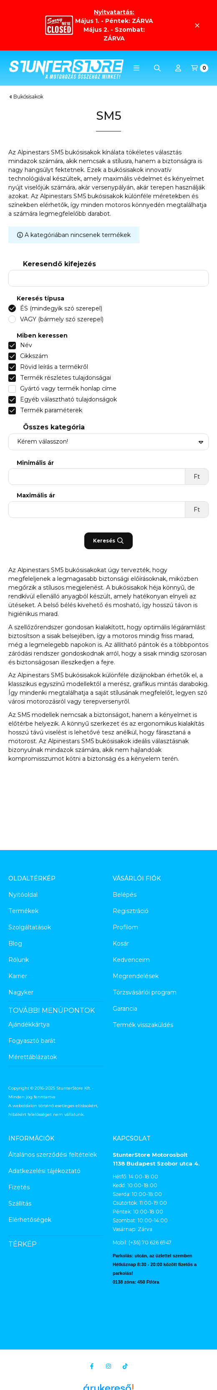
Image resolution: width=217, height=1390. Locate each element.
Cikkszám (34, 356)
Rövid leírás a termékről (54, 367)
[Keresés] (157, 68)
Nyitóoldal (23, 894)
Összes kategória (54, 427)
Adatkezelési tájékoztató (44, 1171)
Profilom (125, 927)
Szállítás (19, 1203)
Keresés (108, 540)
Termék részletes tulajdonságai (65, 377)
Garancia (125, 1008)
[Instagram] (108, 1366)
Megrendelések (136, 976)
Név (26, 345)
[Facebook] (91, 1366)
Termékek (23, 911)
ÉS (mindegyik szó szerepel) (61, 308)
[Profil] (178, 68)
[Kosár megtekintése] (200, 68)
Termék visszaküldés (143, 1025)
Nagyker (20, 992)
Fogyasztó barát (32, 1040)
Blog (15, 943)
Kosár (121, 943)
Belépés (124, 894)
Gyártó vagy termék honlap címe (68, 388)
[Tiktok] (125, 1366)
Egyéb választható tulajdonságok (68, 399)
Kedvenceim (131, 960)
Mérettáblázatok (32, 1057)
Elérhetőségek (29, 1220)
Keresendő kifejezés (59, 264)
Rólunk (18, 960)
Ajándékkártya (29, 1024)
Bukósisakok (28, 97)
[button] (136, 68)
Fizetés (19, 1187)
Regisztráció (131, 911)
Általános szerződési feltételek (52, 1154)
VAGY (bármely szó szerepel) (61, 319)
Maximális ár (36, 495)
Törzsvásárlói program (145, 992)
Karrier (17, 976)
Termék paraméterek (51, 410)
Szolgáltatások (29, 927)
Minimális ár (35, 463)
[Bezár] (197, 25)
